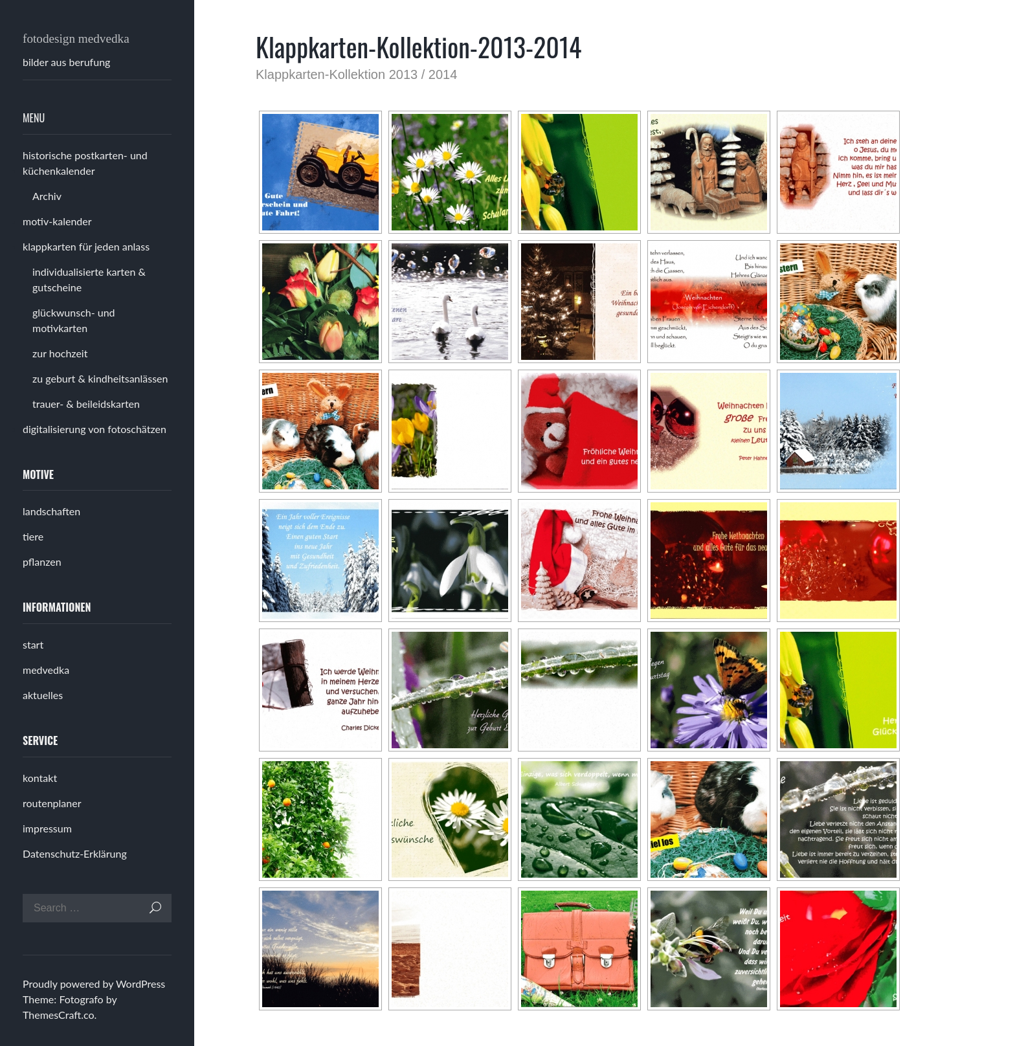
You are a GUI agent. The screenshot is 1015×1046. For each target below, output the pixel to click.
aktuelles (43, 695)
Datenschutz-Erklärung (75, 853)
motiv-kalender (57, 221)
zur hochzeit (59, 353)
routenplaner (52, 803)
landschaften (51, 511)
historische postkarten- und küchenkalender (85, 163)
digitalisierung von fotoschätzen (94, 429)
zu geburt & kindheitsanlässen (100, 378)
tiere (33, 536)
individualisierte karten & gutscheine (89, 279)
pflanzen (42, 561)
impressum (47, 828)
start (33, 644)
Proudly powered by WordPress (94, 983)
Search (155, 908)
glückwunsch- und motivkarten (73, 320)
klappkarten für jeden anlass (86, 246)
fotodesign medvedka (76, 38)
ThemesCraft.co (59, 1014)
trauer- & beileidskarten (86, 403)
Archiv (46, 196)
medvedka (46, 669)
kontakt (40, 778)
